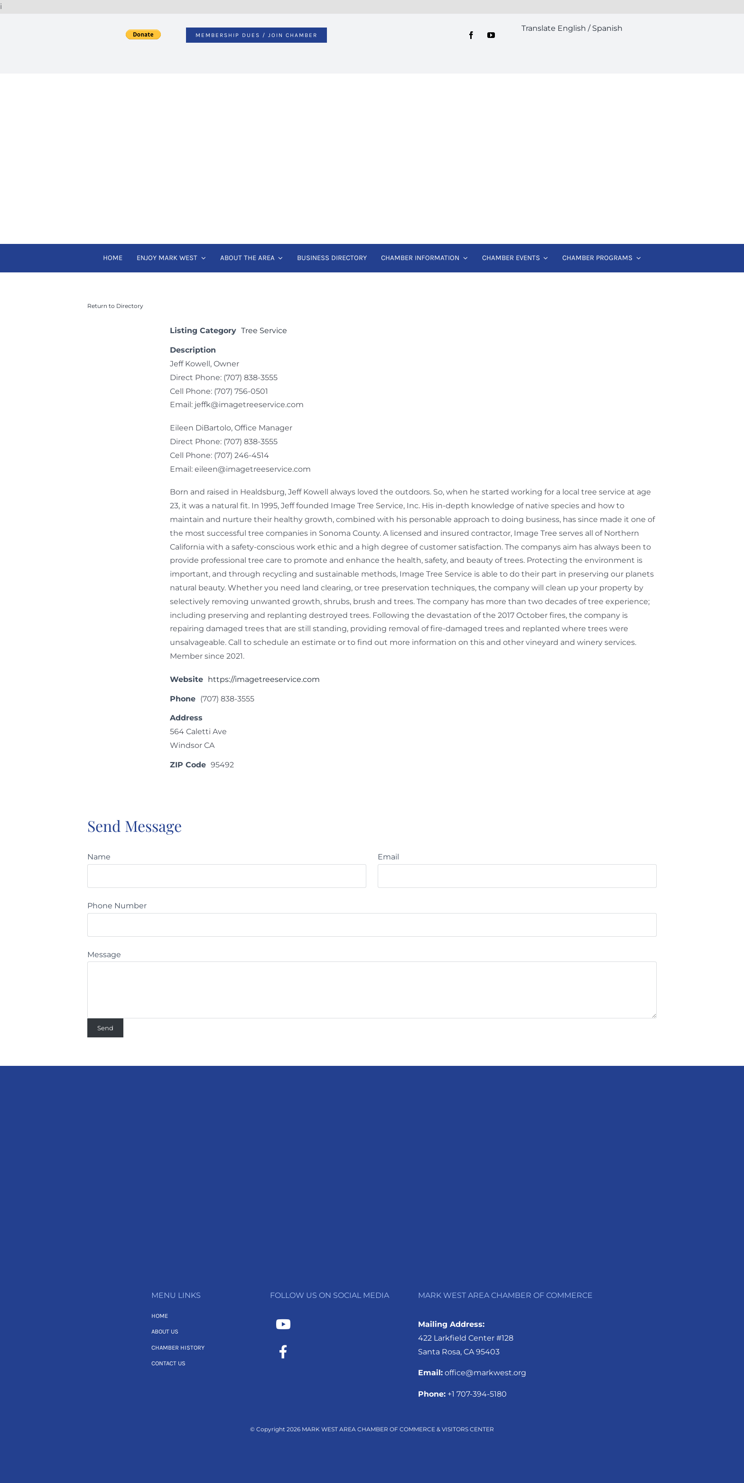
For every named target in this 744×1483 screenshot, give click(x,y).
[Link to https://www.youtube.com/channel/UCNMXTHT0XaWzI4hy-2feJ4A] (283, 1324)
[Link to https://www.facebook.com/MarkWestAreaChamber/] (283, 1352)
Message (104, 954)
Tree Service (264, 330)
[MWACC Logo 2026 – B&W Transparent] (372, 1112)
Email (388, 856)
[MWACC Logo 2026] (372, 86)
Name (99, 856)
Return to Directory (115, 305)
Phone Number (117, 905)
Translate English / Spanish (572, 28)
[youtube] (491, 35)
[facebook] (471, 35)
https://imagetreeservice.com (264, 679)
